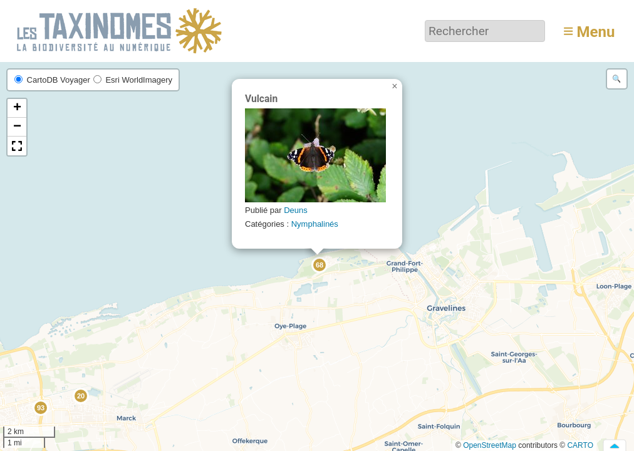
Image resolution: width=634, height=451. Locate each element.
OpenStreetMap (489, 445)
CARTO (580, 445)
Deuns (296, 210)
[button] (80, 395)
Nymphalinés (314, 224)
